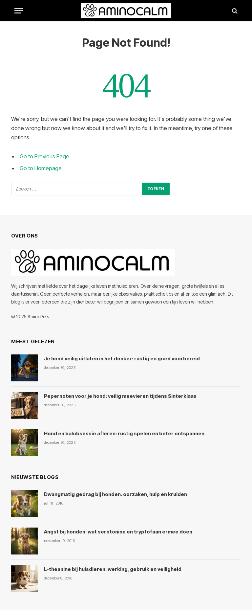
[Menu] (18, 10)
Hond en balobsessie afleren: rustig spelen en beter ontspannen (124, 433)
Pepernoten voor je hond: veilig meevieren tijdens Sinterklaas (120, 396)
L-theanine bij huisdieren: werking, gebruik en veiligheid (112, 569)
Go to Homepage (41, 168)
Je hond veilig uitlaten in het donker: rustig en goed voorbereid (122, 358)
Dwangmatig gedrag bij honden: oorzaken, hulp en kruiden (115, 494)
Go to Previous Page (44, 156)
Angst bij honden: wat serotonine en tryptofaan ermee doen (118, 532)
